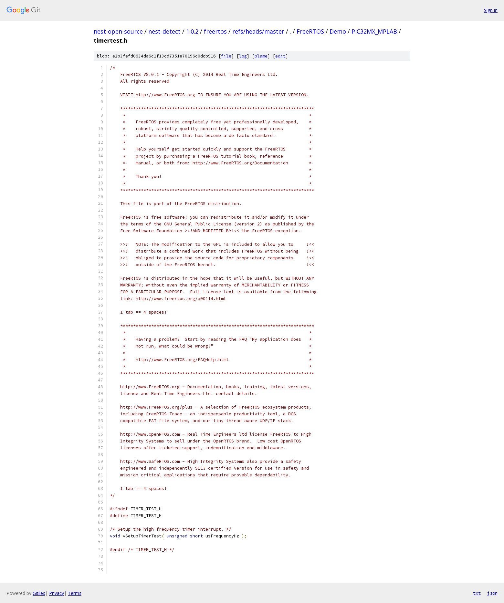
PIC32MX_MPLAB (374, 31)
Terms (74, 593)
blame (261, 56)
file (226, 56)
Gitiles (39, 593)
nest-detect (164, 31)
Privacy (56, 593)
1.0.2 (192, 31)
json (492, 593)
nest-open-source (118, 31)
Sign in (491, 10)
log (243, 56)
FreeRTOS (310, 31)
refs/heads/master (258, 31)
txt (477, 593)
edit (280, 56)
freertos (215, 31)
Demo (338, 31)
